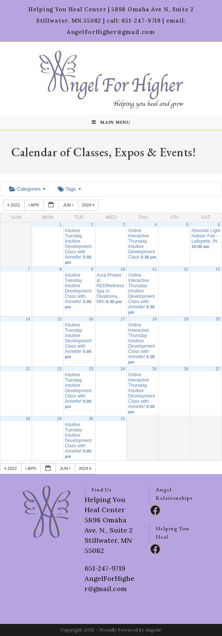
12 (186, 269)
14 (28, 319)
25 (154, 369)
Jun (69, 205)
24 (122, 369)
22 (59, 369)
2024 (89, 205)
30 (91, 418)
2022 (14, 205)
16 (91, 319)
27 (218, 369)
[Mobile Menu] (111, 122)
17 (122, 319)
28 (28, 418)
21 (28, 369)
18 (154, 319)
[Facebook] (155, 510)
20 (218, 319)
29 (59, 418)
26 (186, 369)
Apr (34, 205)
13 (218, 269)
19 (186, 319)
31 (122, 418)
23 (91, 369)
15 (59, 319)
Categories (27, 189)
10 (122, 269)
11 (154, 269)
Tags (69, 189)
